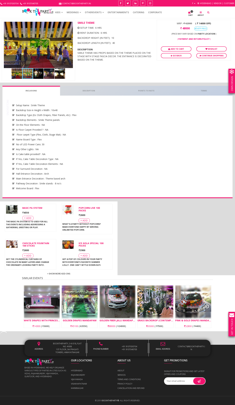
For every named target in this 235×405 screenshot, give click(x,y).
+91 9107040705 (129, 349)
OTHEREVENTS (93, 12)
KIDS (57, 12)
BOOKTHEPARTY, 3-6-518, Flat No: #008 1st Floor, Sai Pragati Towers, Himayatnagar (67, 348)
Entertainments (118, 12)
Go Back (176, 55)
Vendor (217, 3)
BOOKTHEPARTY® (110, 400)
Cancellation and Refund (131, 388)
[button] (70, 24)
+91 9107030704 (129, 346)
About (121, 370)
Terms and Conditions (129, 379)
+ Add (27, 218)
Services (121, 375)
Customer (229, 3)
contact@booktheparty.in (191, 348)
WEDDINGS (73, 12)
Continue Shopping (211, 55)
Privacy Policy (125, 383)
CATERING (138, 12)
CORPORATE (155, 12)
